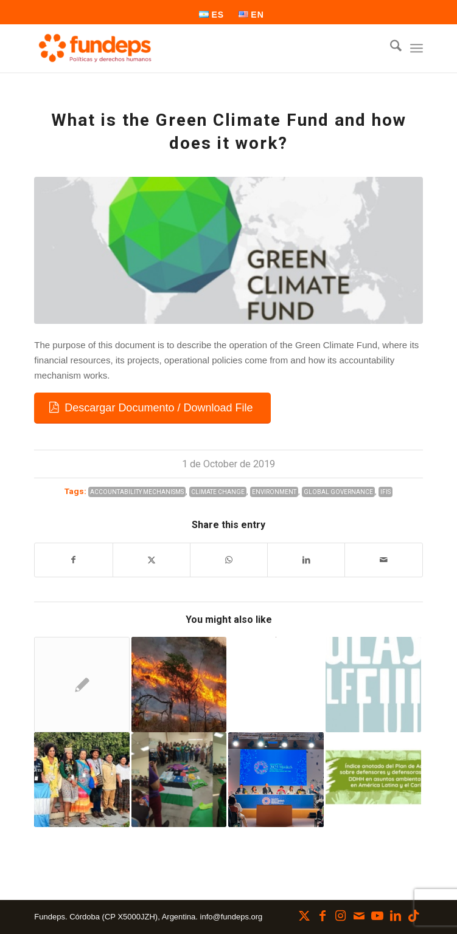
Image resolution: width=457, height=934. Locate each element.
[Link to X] (304, 916)
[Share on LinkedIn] (306, 560)
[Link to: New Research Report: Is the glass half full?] (373, 684)
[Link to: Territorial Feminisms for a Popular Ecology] (179, 780)
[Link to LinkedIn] (395, 916)
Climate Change (218, 492)
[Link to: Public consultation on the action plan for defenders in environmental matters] (373, 780)
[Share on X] (151, 560)
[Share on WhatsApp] (228, 560)
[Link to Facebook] (322, 916)
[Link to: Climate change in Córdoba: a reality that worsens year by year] (179, 684)
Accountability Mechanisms (137, 492)
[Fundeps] (189, 48)
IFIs (385, 492)
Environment (274, 492)
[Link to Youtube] (377, 916)
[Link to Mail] (359, 916)
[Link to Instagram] (341, 916)
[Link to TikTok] (414, 916)
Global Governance (338, 492)
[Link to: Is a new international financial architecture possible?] (276, 780)
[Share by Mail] (383, 560)
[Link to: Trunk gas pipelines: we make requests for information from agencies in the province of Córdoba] (82, 684)
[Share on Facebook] (73, 560)
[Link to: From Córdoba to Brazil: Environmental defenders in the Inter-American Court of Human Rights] (82, 780)
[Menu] (416, 48)
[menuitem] (212, 14)
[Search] (390, 48)
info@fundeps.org (231, 916)
